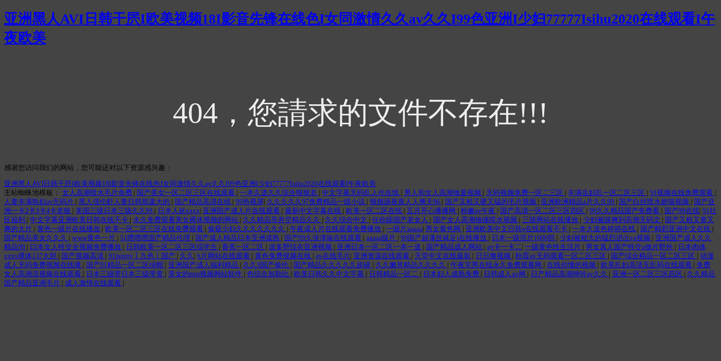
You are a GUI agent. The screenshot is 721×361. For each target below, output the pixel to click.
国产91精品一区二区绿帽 (125, 265)
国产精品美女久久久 (36, 238)
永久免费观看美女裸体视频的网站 (186, 220)
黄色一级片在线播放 (69, 229)
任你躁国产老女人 (401, 220)
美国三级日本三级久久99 (115, 211)
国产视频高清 (84, 256)
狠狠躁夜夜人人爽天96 (406, 202)
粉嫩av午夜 (479, 211)
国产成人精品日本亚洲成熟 (238, 238)
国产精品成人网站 (455, 247)
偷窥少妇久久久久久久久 (247, 229)
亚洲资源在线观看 (382, 256)
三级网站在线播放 (551, 220)
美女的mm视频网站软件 (206, 274)
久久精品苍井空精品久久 (282, 220)
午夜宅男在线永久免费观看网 (497, 265)
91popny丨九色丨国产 (143, 256)
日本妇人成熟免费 (452, 274)
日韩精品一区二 (394, 274)
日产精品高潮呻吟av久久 (570, 274)
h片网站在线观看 (224, 256)
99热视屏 (250, 202)
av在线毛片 (332, 256)
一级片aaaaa (404, 229)
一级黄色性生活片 (554, 247)
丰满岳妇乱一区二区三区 (607, 193)
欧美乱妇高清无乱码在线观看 (647, 265)
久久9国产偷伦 (266, 265)
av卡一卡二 (504, 247)
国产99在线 (681, 211)
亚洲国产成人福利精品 (204, 265)
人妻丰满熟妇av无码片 (40, 202)
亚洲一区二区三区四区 (648, 274)
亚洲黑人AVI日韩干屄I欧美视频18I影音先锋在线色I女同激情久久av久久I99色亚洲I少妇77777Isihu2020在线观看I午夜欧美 (190, 184)
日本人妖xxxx (179, 211)
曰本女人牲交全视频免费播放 (76, 247)
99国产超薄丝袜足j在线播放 (444, 238)
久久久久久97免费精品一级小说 (317, 202)
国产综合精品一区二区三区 (654, 256)
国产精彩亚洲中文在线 (676, 229)
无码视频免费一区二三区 (525, 193)
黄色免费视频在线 (284, 256)
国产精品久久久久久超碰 (333, 265)
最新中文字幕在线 (314, 211)
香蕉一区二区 (244, 247)
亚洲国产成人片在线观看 (242, 211)
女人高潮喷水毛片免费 (98, 193)
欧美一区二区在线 (375, 211)
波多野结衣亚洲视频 (301, 247)
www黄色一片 (94, 238)
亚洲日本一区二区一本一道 (380, 247)
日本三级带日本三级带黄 (125, 274)
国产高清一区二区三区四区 (543, 211)
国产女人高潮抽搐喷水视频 (476, 220)
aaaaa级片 (382, 238)
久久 (187, 256)
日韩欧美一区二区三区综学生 (172, 247)
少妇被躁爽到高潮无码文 (622, 220)
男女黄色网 (444, 229)
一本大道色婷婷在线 (604, 229)
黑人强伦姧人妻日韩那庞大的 (125, 202)
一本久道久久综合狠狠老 (279, 193)
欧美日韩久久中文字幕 (330, 274)
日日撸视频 (494, 256)
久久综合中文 (347, 220)
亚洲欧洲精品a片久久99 (578, 202)
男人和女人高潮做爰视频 (443, 193)
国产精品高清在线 (204, 202)
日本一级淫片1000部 (524, 238)
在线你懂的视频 (572, 265)
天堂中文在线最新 (444, 256)
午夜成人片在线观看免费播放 (336, 229)
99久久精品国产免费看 (625, 211)
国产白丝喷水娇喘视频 (655, 202)
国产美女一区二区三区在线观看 (187, 193)
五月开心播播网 (432, 211)
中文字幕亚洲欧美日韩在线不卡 (80, 220)
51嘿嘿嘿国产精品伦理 (156, 238)
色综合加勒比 (269, 274)
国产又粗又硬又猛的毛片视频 (491, 202)
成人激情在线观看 (94, 283)
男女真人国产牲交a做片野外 (630, 247)
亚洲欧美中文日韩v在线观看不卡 (517, 229)
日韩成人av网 (505, 274)
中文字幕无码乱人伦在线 (361, 193)
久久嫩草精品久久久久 (412, 265)
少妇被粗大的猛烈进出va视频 (606, 238)
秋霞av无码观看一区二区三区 (561, 256)
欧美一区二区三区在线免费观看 (155, 229)
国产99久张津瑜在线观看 (324, 238)
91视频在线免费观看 (682, 193)
